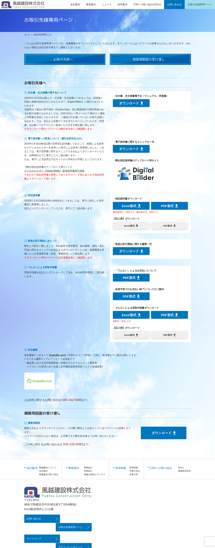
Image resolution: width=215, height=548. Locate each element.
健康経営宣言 (184, 472)
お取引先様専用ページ (73, 519)
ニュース (107, 4)
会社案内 (43, 472)
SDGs (181, 468)
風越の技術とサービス (94, 475)
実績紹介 (88, 472)
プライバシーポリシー (73, 531)
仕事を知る (134, 472)
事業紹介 (88, 468)
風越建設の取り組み (48, 475)
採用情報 (133, 468)
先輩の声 (133, 475)
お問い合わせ (34, 519)
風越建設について (47, 468)
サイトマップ (34, 531)
